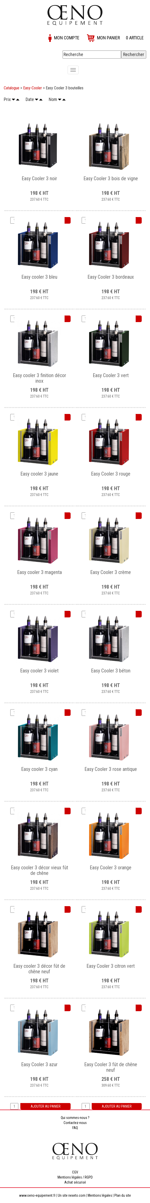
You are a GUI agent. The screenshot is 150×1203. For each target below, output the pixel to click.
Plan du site (122, 1195)
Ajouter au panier (46, 1106)
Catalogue (11, 88)
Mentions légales (100, 1195)
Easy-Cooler (32, 88)
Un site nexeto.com (71, 1195)
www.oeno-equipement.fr (37, 1195)
